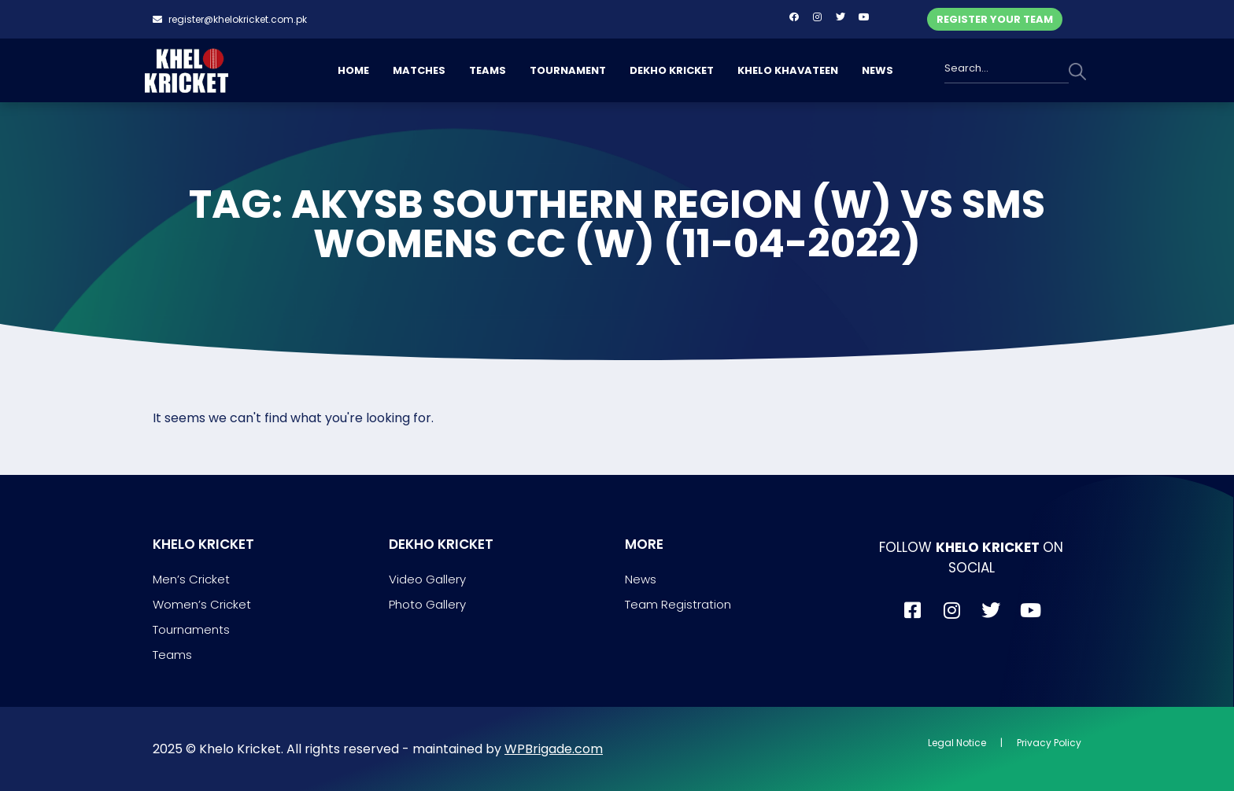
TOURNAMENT (568, 70)
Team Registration (678, 604)
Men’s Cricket (191, 579)
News (640, 579)
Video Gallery (427, 579)
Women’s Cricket (202, 604)
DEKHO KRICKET (672, 70)
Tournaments (191, 629)
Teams (172, 654)
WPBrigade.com (553, 749)
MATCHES (419, 70)
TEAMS (487, 70)
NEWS (877, 70)
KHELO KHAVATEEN (787, 70)
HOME (353, 70)
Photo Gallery (427, 604)
